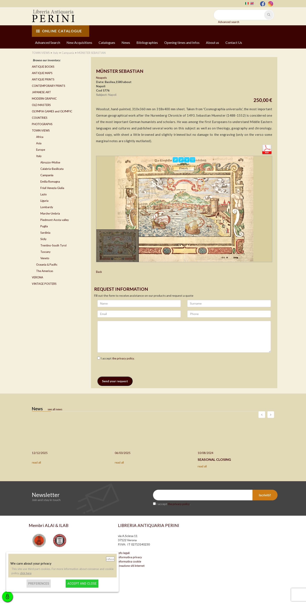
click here (25, 573)
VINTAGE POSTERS (44, 283)
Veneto (44, 258)
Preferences (39, 584)
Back (99, 271)
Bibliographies (147, 42)
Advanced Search (47, 42)
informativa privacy (130, 557)
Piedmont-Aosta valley (54, 220)
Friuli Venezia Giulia (52, 188)
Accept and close (82, 584)
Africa (39, 137)
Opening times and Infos (182, 42)
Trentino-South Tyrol (53, 245)
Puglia (44, 226)
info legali (124, 553)
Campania (46, 175)
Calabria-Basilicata (52, 168)
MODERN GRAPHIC (44, 98)
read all (36, 462)
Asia (38, 143)
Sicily (43, 239)
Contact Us (233, 42)
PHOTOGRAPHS (42, 124)
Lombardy (46, 207)
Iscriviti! (265, 495)
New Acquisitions (79, 42)
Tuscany (45, 251)
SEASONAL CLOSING (214, 459)
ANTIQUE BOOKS (43, 66)
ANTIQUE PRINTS (43, 79)
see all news (55, 409)
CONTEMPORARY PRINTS (48, 85)
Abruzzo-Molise (50, 162)
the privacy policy (123, 358)
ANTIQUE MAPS (42, 73)
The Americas (44, 271)
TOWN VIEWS (41, 130)
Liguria (44, 200)
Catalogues (107, 42)
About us (212, 42)
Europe (40, 149)
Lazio (43, 194)
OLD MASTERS (41, 105)
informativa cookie (129, 561)
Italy (39, 156)
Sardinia (45, 232)
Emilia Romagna (50, 181)
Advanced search (228, 22)
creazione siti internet (131, 565)
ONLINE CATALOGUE (59, 31)
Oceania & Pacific (46, 264)
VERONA (37, 277)
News (126, 42)
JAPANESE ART (41, 92)
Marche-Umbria (50, 213)
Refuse (110, 559)
